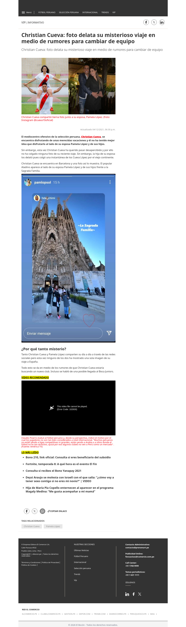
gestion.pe (69, 614)
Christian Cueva (32, 526)
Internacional (90, 12)
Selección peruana (82, 568)
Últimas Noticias (81, 550)
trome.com (100, 614)
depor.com (84, 614)
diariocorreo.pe (117, 614)
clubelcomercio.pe (51, 614)
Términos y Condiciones (30, 562)
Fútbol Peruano (46, 12)
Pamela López (53, 526)
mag (152, 614)
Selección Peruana (69, 12)
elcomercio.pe (29, 614)
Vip (113, 12)
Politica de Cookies (28, 565)
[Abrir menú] (26, 12)
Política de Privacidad (50, 562)
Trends (105, 12)
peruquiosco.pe (138, 614)
